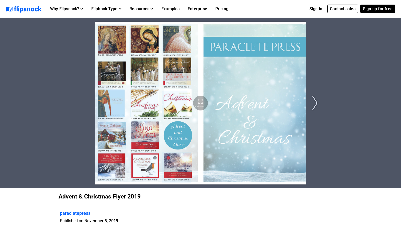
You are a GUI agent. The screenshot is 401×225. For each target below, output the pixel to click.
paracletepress (75, 213)
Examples (170, 8)
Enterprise (197, 8)
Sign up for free (378, 8)
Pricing (221, 8)
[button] (66, 9)
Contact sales (342, 8)
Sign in (315, 8)
